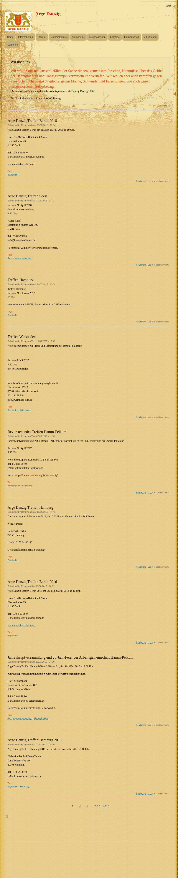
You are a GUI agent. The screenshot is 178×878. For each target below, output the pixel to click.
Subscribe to (6, 818)
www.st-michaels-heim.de (21, 625)
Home (10, 37)
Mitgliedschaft (131, 37)
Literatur (41, 37)
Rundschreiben (97, 37)
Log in (169, 5)
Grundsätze (78, 37)
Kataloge (115, 37)
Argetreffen (13, 174)
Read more (162, 106)
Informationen (25, 37)
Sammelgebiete (59, 37)
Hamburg (24, 786)
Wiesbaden (25, 410)
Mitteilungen (150, 37)
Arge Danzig (48, 13)
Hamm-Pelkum (41, 718)
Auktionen (12, 44)
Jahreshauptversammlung (20, 258)
